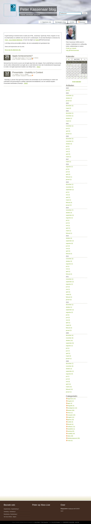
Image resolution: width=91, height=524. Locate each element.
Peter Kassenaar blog (38, 9)
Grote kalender (76, 81)
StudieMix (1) (71, 429)
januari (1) (69, 133)
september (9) (70, 343)
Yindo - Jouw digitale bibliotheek (13, 40)
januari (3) (69, 205)
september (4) (70, 241)
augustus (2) (69, 312)
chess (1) (70, 412)
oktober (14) (69, 340)
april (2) (68, 131)
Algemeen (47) (72, 398)
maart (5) (68, 294)
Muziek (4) (70, 424)
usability (16, 74)
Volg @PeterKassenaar (72, 50)
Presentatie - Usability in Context (27, 72)
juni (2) (68, 149)
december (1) (69, 113)
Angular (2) (71, 401)
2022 (76, 116)
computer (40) (71, 415)
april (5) (68, 154)
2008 (76, 376)
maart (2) (68, 108)
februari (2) (69, 253)
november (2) (69, 187)
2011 (76, 288)
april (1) (68, 197)
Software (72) (71, 426)
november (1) (69, 95)
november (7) (69, 210)
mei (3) (68, 320)
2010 (76, 316)
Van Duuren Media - (10, 516)
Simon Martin (37, 522)
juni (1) (68, 90)
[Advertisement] (33, 28)
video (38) (70, 436)
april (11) (68, 384)
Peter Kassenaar (44, 522)
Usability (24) (71, 433)
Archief (72, 22)
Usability (26, 74)
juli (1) (67, 146)
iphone (19, 57)
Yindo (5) (70, 440)
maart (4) (68, 325)
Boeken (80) (71, 410)
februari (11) (69, 389)
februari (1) (69, 177)
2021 (76, 129)
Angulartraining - (11, 508)
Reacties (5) (23, 75)
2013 (76, 245)
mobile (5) (70, 422)
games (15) (71, 419)
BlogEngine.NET (72, 508)
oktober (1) (69, 118)
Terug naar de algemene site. (13, 50)
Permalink (18, 59)
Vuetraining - (9, 511)
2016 (76, 172)
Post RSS (30, 59)
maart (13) (69, 386)
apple (16, 57)
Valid (71, 522)
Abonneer (81, 22)
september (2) (70, 189)
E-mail (13, 59)
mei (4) (68, 248)
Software (36, 57)
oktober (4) (69, 143)
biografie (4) (71, 405)
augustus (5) (69, 374)
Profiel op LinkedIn (71, 48)
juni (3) (68, 246)
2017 (76, 161)
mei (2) (68, 194)
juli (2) (67, 169)
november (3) (69, 258)
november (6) (69, 338)
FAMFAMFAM (66, 522)
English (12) (71, 417)
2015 (76, 193)
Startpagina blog (60, 22)
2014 (76, 221)
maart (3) (68, 356)
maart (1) (68, 121)
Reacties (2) (23, 59)
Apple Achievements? (22, 56)
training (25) (71, 431)
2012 (76, 265)
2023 (76, 105)
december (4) (69, 335)
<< (68, 59)
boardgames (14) (72, 408)
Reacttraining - (10, 514)
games (22, 57)
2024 (76, 97)
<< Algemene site (45, 22)
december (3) (69, 138)
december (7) (69, 363)
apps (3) (70, 403)
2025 (76, 89)
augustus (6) (69, 243)
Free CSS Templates (56, 522)
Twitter (37, 40)
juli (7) (67, 376)
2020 (76, 147)
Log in (62, 510)
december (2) (69, 105)
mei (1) (68, 225)
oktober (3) (69, 261)
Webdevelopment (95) (74, 438)
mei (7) (68, 151)
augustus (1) (69, 166)
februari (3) (69, 202)
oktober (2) (69, 98)
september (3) (70, 215)
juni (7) (68, 351)
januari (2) (69, 100)
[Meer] (38, 67)
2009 (76, 346)
